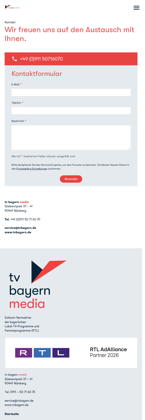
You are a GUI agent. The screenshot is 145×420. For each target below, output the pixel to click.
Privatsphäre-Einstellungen (31, 168)
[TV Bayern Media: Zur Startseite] (12, 7)
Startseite (12, 414)
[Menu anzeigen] (136, 8)
